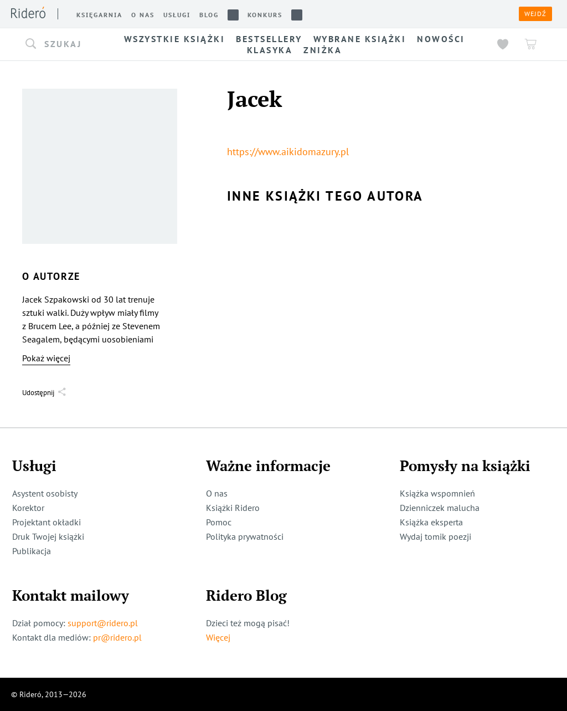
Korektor (28, 507)
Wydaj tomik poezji (435, 536)
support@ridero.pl (103, 622)
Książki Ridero (233, 507)
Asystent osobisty (45, 493)
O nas (217, 493)
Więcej (218, 637)
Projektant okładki (46, 522)
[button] (61, 44)
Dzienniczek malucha (440, 507)
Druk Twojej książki (48, 536)
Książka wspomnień (437, 493)
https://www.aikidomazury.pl (288, 151)
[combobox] (61, 44)
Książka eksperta (431, 522)
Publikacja (31, 550)
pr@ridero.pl (117, 637)
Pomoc (218, 522)
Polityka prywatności (245, 536)
